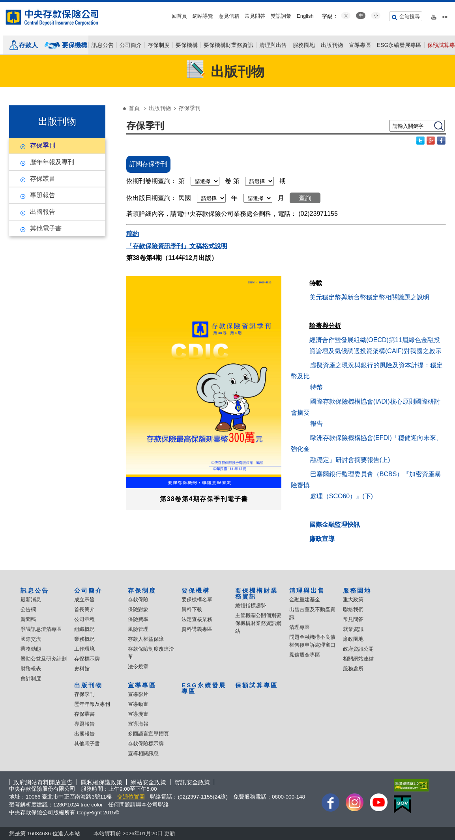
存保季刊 (42, 145)
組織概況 (84, 629)
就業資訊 (353, 629)
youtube (433, 15)
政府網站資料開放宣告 (43, 782)
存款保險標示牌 (146, 743)
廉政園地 (353, 639)
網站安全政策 (148, 782)
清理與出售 (273, 45)
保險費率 (138, 619)
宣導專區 (360, 45)
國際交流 (31, 639)
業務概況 (84, 639)
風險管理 (138, 629)
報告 (316, 423)
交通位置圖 (131, 797)
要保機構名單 (197, 599)
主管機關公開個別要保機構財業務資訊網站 (258, 623)
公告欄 (28, 609)
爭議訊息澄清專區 (41, 629)
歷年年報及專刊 (52, 162)
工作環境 (84, 649)
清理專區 (299, 627)
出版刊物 (332, 45)
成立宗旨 (84, 599)
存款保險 (138, 599)
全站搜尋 (409, 16)
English (305, 16)
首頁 (134, 108)
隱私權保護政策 (101, 782)
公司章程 (84, 619)
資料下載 (192, 609)
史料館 (82, 669)
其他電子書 (46, 228)
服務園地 (304, 45)
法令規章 (138, 667)
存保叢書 (42, 178)
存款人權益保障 (146, 639)
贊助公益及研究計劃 (44, 659)
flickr (444, 15)
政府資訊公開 (358, 649)
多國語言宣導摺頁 (148, 734)
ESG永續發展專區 (399, 45)
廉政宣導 (322, 538)
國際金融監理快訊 (334, 524)
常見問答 (255, 16)
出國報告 (42, 211)
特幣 (316, 387)
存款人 (28, 45)
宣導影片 (138, 694)
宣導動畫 (138, 704)
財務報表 (31, 669)
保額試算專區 (256, 685)
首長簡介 (84, 609)
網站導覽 (203, 16)
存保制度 (159, 45)
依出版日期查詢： (151, 198)
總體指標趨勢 (250, 605)
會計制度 (31, 678)
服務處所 (353, 669)
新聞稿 (28, 619)
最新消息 (31, 599)
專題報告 (42, 195)
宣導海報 (138, 724)
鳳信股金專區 (304, 655)
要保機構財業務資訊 (228, 45)
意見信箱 (229, 16)
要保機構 (74, 45)
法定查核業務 (197, 619)
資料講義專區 (197, 629)
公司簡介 (131, 45)
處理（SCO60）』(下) (341, 496)
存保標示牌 (87, 659)
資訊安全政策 (192, 782)
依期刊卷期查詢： (151, 181)
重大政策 (353, 599)
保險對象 (138, 609)
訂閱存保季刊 (148, 164)
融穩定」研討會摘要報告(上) (350, 459)
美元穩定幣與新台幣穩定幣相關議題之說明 (369, 297)
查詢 (305, 198)
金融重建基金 (304, 599)
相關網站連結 (358, 659)
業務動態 (31, 649)
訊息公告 (103, 45)
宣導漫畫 (138, 714)
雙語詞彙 (281, 16)
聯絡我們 (353, 609)
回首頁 (179, 16)
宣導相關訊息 (143, 753)
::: (2, 5)
